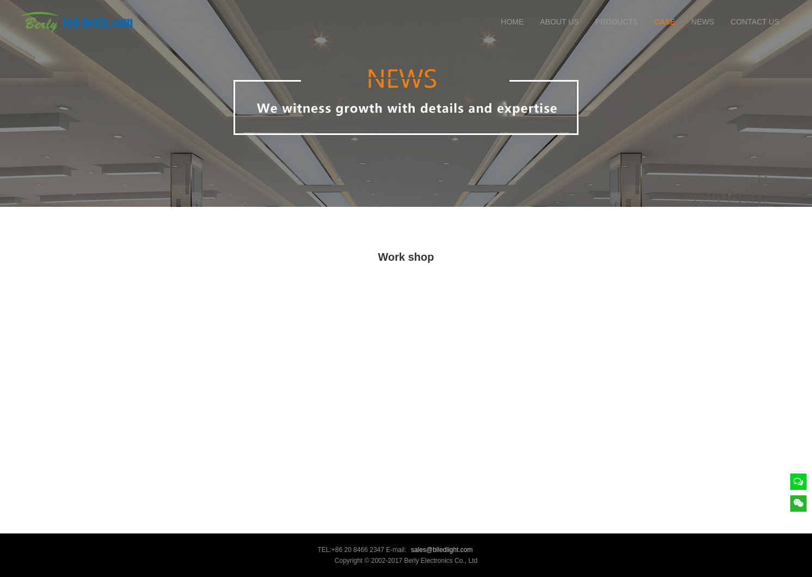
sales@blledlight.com (442, 550)
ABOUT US (559, 21)
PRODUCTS (616, 21)
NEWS (702, 21)
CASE (664, 21)
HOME (512, 21)
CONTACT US (754, 21)
